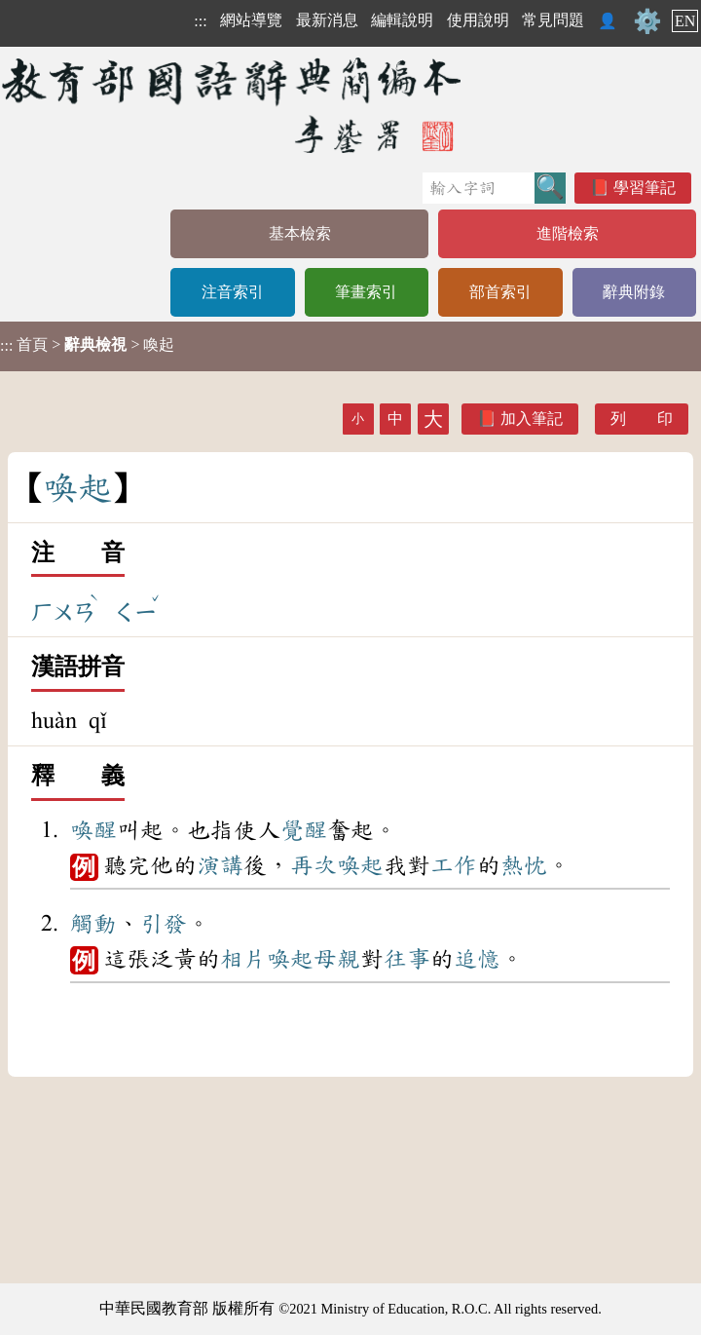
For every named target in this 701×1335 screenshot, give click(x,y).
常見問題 (553, 20)
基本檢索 (300, 233)
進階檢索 (567, 233)
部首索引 (500, 292)
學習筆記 (644, 187)
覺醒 (303, 830)
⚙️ (647, 21)
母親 (337, 959)
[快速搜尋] (479, 188)
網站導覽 (251, 20)
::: (200, 21)
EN (685, 21)
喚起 (360, 865)
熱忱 (523, 865)
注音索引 (233, 292)
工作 (453, 865)
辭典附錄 (634, 292)
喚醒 (93, 830)
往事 (407, 959)
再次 (313, 865)
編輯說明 (402, 20)
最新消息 (327, 20)
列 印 (641, 418)
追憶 (477, 959)
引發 (163, 923)
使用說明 (478, 20)
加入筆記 (531, 418)
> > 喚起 (87, 345)
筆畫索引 (366, 292)
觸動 (93, 923)
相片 (243, 959)
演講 (220, 865)
